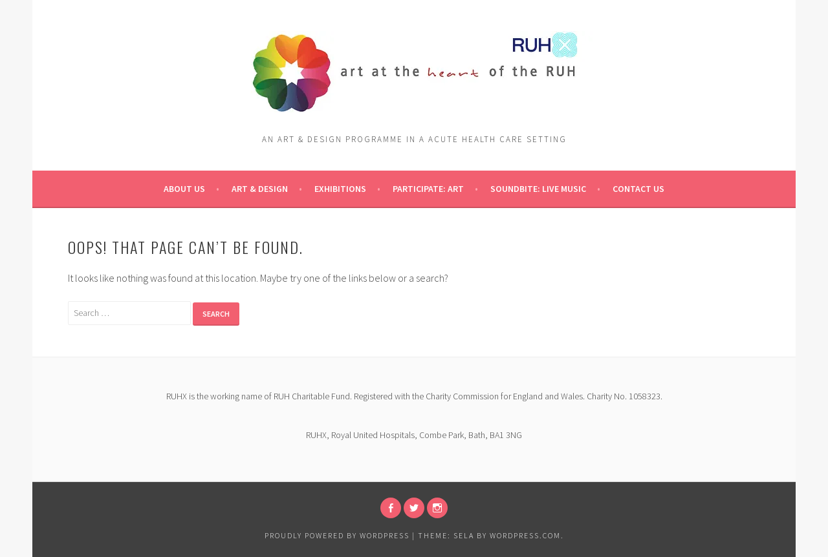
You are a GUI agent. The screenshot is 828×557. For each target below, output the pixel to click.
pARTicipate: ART (428, 188)
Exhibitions (340, 188)
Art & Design (260, 188)
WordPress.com (525, 535)
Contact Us (638, 188)
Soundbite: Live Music (538, 188)
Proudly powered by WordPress (337, 535)
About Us (184, 188)
